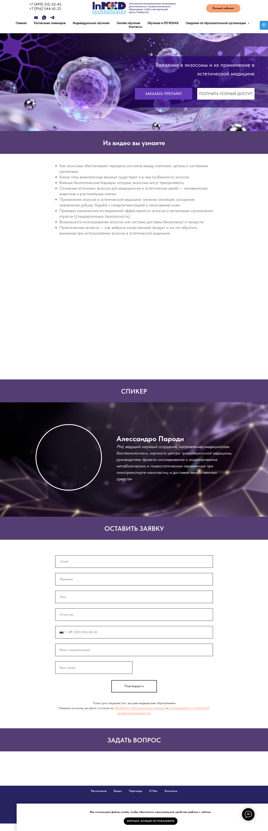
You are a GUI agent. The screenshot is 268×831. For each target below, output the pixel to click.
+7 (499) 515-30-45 (45, 4)
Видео (118, 791)
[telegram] (52, 19)
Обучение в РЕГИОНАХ (163, 23)
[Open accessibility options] (264, 25)
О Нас (153, 791)
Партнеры (135, 791)
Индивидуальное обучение (91, 23)
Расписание (99, 791)
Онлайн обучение (128, 23)
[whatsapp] (44, 19)
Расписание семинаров (50, 23)
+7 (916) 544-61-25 (45, 8)
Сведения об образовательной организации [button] (216, 23)
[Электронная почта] (36, 19)
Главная (21, 23)
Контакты (135, 26)
